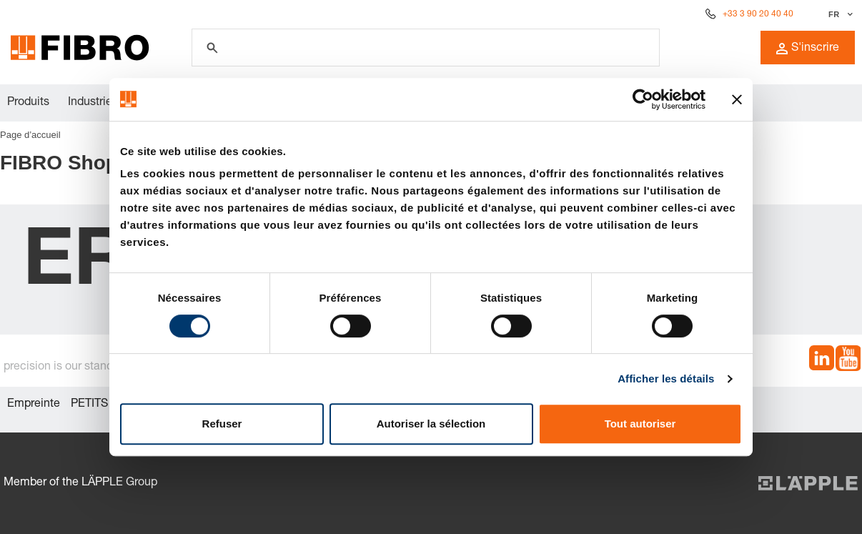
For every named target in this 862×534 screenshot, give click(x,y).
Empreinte (33, 404)
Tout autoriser (640, 423)
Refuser (222, 423)
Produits (28, 103)
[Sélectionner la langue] (839, 14)
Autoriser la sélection (431, 423)
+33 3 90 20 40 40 (758, 14)
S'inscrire (807, 48)
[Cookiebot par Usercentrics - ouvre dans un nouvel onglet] (642, 99)
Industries (93, 103)
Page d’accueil (30, 134)
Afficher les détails (666, 378)
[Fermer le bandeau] (737, 99)
